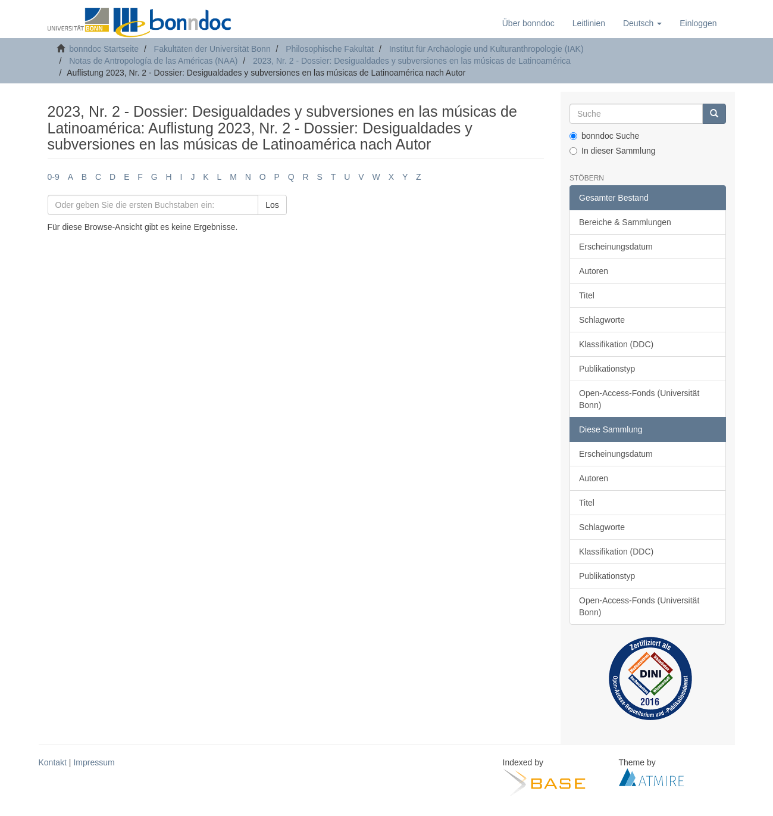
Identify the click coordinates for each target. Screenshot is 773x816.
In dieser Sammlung (612, 150)
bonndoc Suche (604, 136)
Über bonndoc (528, 23)
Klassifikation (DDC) (616, 344)
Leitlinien (588, 23)
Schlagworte (602, 320)
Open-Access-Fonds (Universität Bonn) (639, 399)
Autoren (593, 271)
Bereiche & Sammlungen (625, 222)
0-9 (54, 177)
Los (272, 205)
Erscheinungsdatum (616, 246)
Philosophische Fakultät (330, 49)
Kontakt (53, 762)
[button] (642, 23)
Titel (586, 295)
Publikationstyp (607, 368)
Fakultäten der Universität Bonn (212, 49)
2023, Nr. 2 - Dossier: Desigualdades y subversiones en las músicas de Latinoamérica (412, 61)
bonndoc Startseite (104, 49)
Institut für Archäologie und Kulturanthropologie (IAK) (486, 49)
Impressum (93, 762)
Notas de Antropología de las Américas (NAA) (153, 61)
